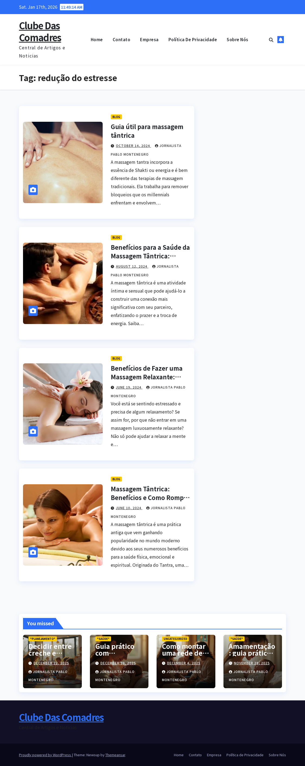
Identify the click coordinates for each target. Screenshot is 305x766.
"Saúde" (103, 639)
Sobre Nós (237, 39)
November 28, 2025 (252, 663)
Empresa (149, 39)
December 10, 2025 (118, 663)
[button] (271, 39)
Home (97, 39)
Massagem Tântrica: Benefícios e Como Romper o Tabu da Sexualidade (150, 497)
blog (116, 117)
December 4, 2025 (183, 663)
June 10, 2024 (129, 507)
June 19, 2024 (129, 387)
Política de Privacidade (192, 39)
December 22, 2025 (51, 663)
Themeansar (115, 754)
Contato (122, 39)
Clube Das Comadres (40, 31)
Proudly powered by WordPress (45, 754)
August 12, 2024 (132, 266)
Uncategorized (175, 639)
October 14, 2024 (133, 145)
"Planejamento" (42, 639)
